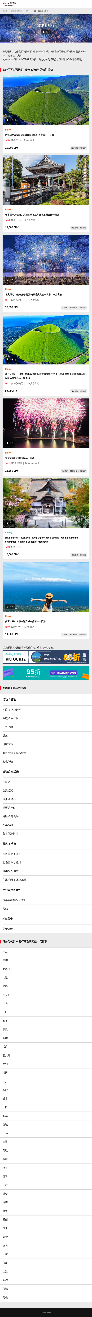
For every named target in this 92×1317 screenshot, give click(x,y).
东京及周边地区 (16, 11)
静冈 (28, 11)
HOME (5, 11)
